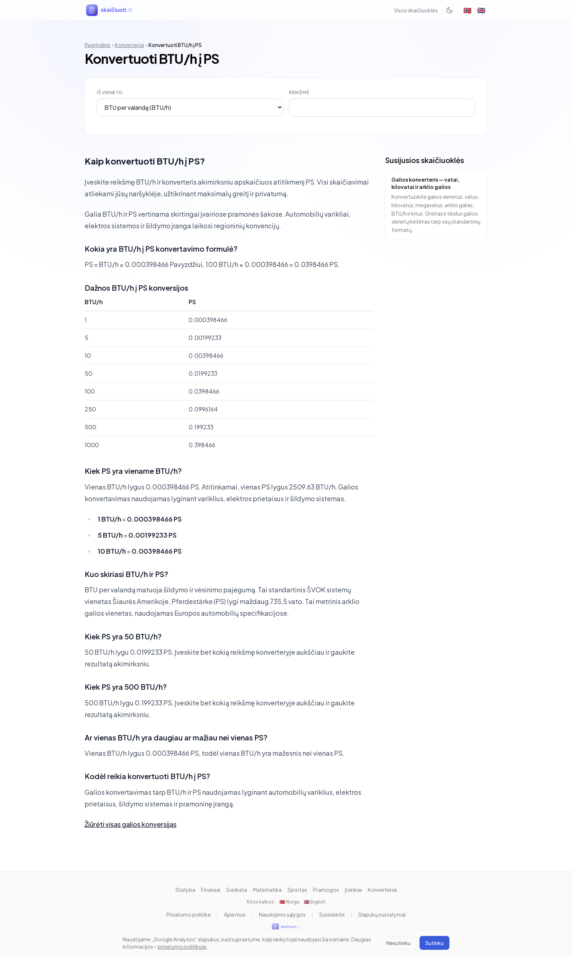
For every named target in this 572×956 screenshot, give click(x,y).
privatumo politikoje (182, 946)
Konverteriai (129, 45)
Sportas (297, 889)
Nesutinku (398, 943)
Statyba (185, 889)
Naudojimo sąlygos (282, 914)
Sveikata (236, 889)
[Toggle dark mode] (449, 10)
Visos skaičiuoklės (416, 10)
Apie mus (235, 914)
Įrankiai (353, 889)
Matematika (267, 889)
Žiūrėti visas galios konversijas (131, 824)
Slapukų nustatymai (382, 914)
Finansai (210, 889)
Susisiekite (332, 914)
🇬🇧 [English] (481, 10)
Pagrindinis (98, 45)
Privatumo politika (188, 914)
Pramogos (326, 889)
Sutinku (434, 943)
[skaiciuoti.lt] (110, 10)
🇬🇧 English (314, 902)
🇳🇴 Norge (289, 902)
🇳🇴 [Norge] (467, 10)
